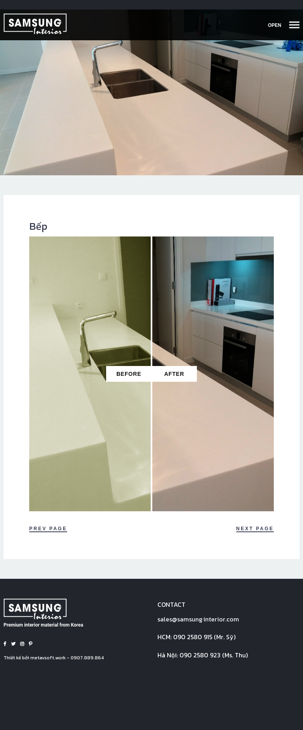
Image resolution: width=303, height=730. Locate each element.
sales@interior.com (198, 619)
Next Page (255, 528)
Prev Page (48, 528)
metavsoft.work (47, 657)
